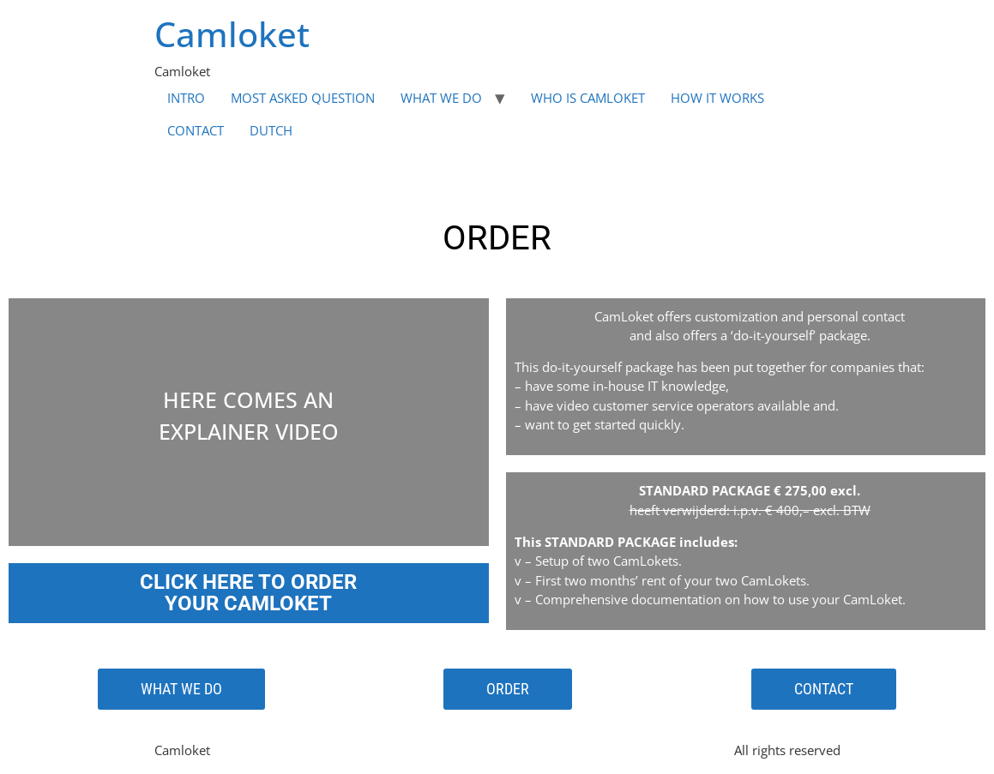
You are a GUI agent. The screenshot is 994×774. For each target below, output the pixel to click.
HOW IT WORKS (717, 97)
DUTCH (271, 130)
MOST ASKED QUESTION (303, 97)
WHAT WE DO (441, 97)
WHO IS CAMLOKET (588, 97)
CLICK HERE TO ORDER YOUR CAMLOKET (248, 592)
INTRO (186, 97)
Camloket (232, 33)
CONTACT (195, 130)
